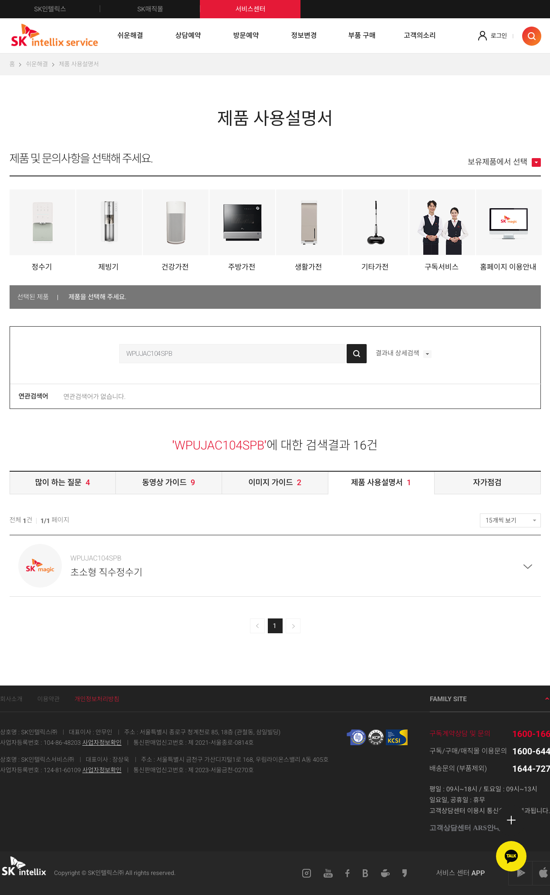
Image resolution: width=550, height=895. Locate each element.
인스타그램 (306, 873)
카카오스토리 (405, 873)
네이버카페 (385, 873)
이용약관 (48, 699)
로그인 (499, 36)
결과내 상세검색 (403, 354)
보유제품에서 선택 (504, 162)
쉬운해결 (130, 35)
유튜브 (328, 873)
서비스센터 (250, 9)
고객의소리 (420, 35)
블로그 (365, 873)
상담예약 (188, 35)
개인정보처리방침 (96, 699)
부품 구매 (362, 35)
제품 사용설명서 (79, 64)
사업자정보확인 (101, 743)
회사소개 (11, 699)
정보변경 (304, 35)
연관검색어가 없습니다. (95, 397)
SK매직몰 (168, 9)
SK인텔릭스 (67, 9)
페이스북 (347, 873)
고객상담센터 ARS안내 (468, 828)
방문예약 (246, 35)
